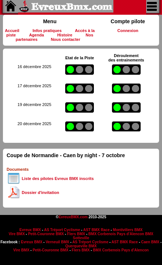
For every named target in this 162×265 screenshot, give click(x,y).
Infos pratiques (46, 30)
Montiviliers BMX (128, 230)
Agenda (36, 35)
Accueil (12, 30)
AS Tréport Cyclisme (62, 230)
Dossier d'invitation (40, 192)
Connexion (127, 30)
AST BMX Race (96, 230)
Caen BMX (150, 242)
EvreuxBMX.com (73, 217)
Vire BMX (17, 234)
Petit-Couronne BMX (46, 234)
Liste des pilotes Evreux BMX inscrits (58, 178)
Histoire (64, 35)
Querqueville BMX (81, 246)
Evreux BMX (30, 230)
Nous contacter (65, 39)
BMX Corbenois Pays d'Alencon (116, 234)
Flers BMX (76, 234)
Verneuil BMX (57, 242)
